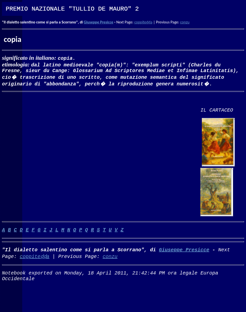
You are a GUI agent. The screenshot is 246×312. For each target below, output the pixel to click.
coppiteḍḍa (143, 22)
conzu (184, 22)
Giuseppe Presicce (98, 22)
